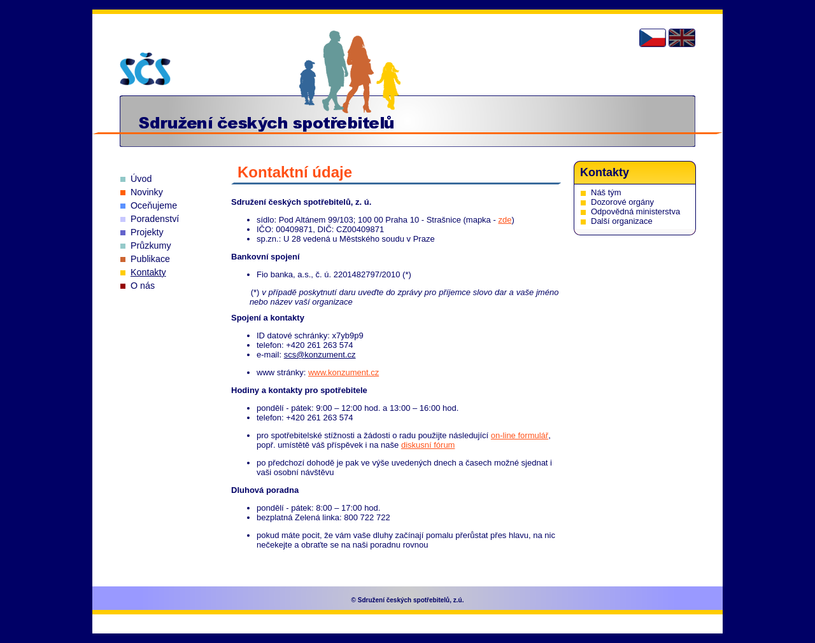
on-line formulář (519, 435)
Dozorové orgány (622, 202)
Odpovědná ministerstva (635, 211)
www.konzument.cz (343, 372)
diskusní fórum (428, 445)
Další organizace (622, 221)
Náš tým (606, 192)
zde (504, 220)
